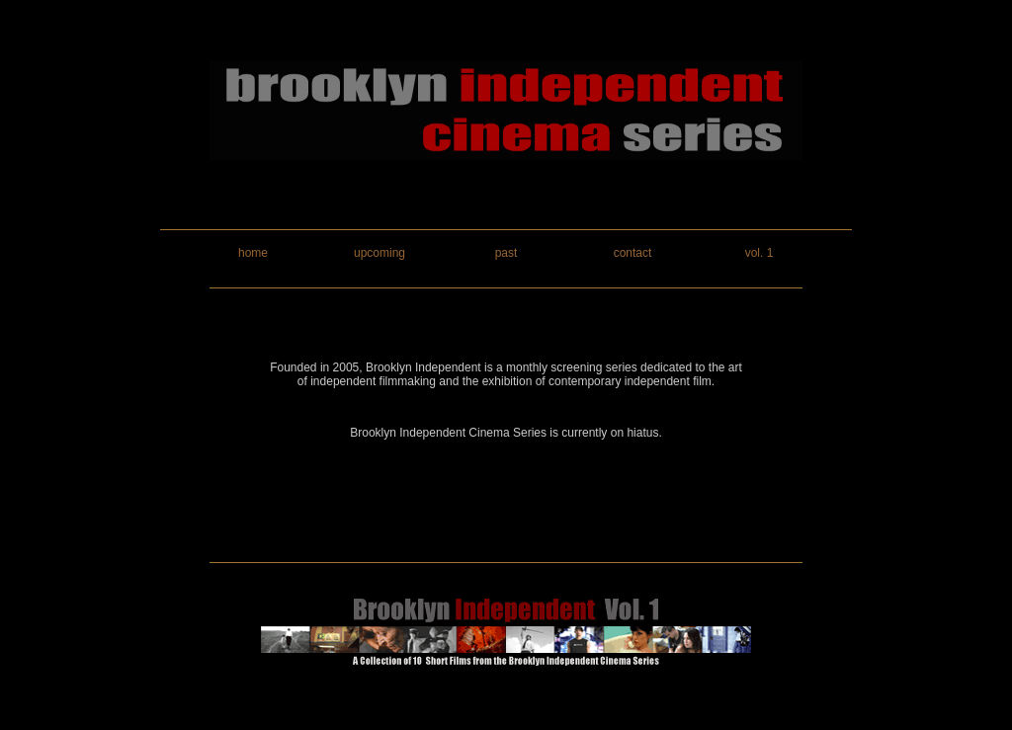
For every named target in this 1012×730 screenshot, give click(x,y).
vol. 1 (759, 253)
